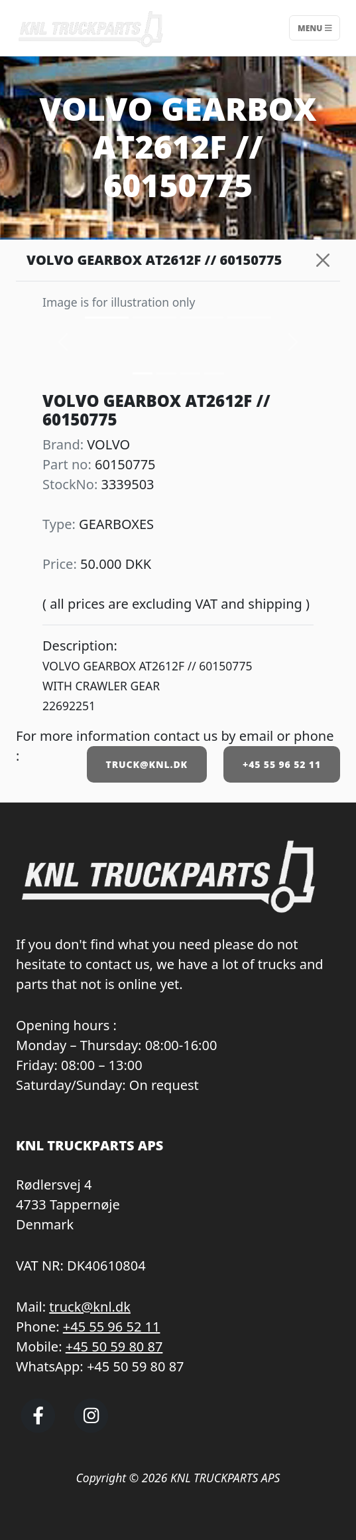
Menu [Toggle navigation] (314, 27)
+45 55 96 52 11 (282, 764)
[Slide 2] (190, 373)
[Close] (323, 260)
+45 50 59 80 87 (114, 1346)
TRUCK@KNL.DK (147, 764)
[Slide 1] (166, 373)
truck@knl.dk (90, 1307)
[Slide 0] (142, 373)
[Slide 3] (214, 373)
